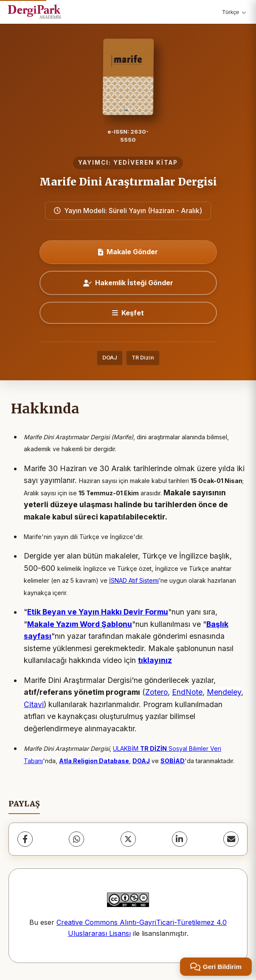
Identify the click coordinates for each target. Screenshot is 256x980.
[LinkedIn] (179, 839)
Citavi (34, 704)
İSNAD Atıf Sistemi (134, 580)
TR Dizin (143, 357)
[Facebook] (25, 839)
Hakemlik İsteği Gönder (128, 282)
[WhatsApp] (76, 839)
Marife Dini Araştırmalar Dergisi (128, 181)
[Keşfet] (128, 313)
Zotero (156, 692)
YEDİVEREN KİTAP (145, 162)
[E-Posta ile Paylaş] (231, 839)
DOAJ (109, 357)
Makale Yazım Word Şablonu (79, 624)
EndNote (187, 692)
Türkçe (234, 12)
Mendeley (224, 692)
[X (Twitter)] (128, 839)
